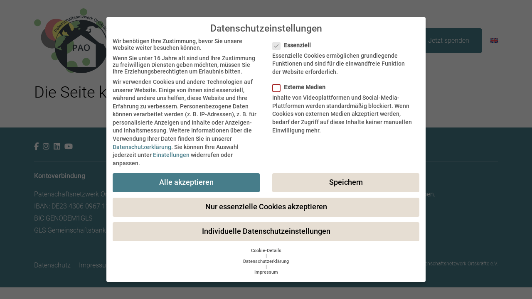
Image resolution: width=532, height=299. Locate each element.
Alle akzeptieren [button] (186, 182)
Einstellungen (171, 155)
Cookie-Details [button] (266, 250)
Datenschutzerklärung (142, 147)
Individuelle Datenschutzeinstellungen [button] (266, 231)
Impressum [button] (266, 272)
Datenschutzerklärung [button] (266, 261)
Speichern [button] (346, 182)
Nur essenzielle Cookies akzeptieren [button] (266, 207)
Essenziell (294, 45)
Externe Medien (301, 87)
